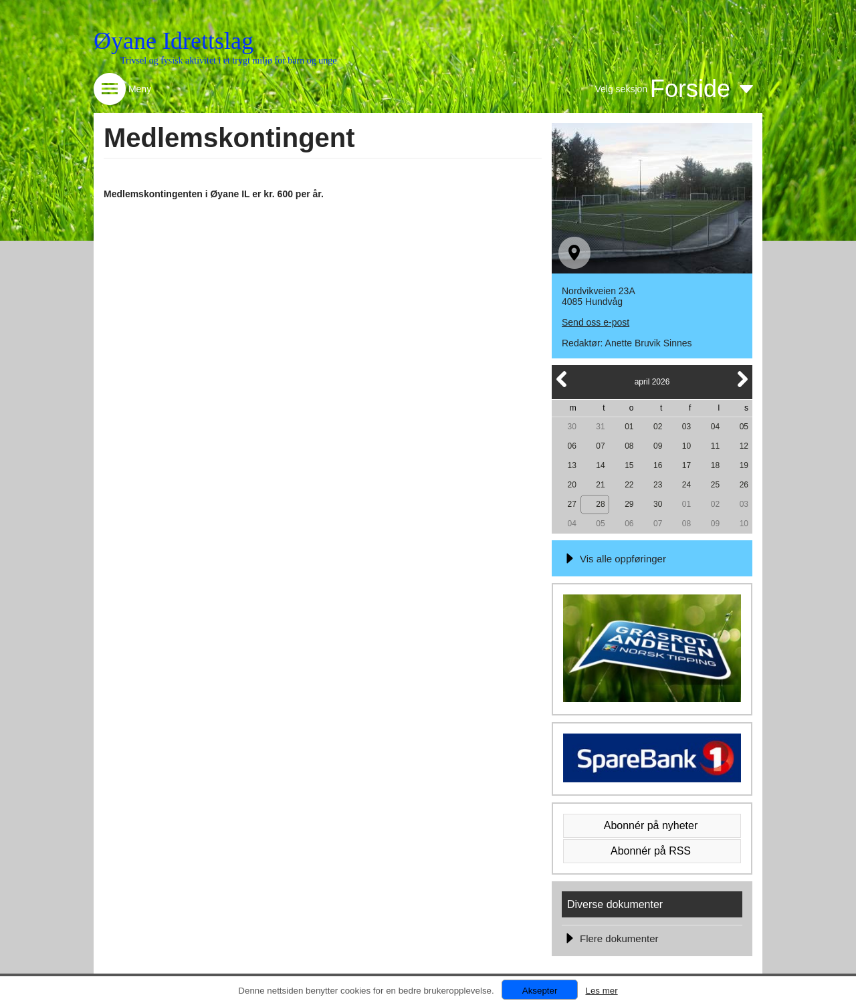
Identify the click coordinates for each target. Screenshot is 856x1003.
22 (629, 484)
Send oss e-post (595, 322)
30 (571, 426)
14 (600, 465)
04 (715, 426)
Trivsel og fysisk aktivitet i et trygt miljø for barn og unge (228, 60)
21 (600, 484)
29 (629, 504)
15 (629, 465)
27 (571, 504)
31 (600, 426)
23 (657, 484)
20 (571, 484)
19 (744, 465)
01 (629, 426)
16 (657, 465)
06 (571, 446)
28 (600, 504)
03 (686, 426)
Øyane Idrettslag (173, 40)
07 (600, 446)
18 (715, 465)
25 (715, 484)
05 (744, 426)
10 (686, 446)
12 (744, 446)
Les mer (601, 991)
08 (629, 446)
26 (744, 484)
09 (657, 446)
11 (715, 446)
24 (686, 484)
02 (657, 426)
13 (571, 465)
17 (686, 465)
